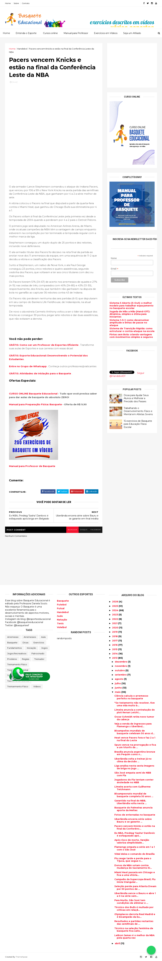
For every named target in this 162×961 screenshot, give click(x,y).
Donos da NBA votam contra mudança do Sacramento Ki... (133, 866)
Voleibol (62, 627)
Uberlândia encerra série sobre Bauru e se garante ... (133, 820)
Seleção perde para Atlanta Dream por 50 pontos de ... (135, 887)
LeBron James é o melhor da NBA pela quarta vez (134, 936)
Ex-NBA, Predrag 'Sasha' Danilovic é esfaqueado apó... (134, 834)
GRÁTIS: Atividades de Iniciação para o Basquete (40, 373)
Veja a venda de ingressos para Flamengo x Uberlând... (133, 725)
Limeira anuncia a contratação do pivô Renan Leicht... (134, 711)
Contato (25, 3)
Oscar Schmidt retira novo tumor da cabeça (134, 718)
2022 (115, 619)
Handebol (63, 612)
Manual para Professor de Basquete (32, 466)
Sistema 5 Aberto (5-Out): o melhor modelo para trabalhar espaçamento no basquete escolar (131, 306)
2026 (115, 601)
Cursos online (50, 33)
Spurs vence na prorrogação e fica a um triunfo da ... (135, 746)
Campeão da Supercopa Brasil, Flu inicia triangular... (135, 880)
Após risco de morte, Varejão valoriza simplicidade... (131, 841)
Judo (60, 616)
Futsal (60, 608)
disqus (83, 530)
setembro (121, 674)
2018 (115, 636)
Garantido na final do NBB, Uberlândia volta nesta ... (130, 802)
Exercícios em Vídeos (105, 33)
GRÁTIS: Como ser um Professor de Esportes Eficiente (44, 344)
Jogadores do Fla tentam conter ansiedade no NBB (133, 781)
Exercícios (39, 642)
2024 (115, 610)
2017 (115, 640)
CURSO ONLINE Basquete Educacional (33, 393)
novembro (121, 666)
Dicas (25, 642)
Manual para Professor (76, 33)
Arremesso (13, 637)
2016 (115, 644)
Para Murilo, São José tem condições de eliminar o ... (131, 901)
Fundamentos (14, 648)
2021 (115, 623)
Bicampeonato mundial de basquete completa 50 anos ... (133, 795)
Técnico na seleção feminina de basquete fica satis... (133, 929)
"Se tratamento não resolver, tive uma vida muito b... (134, 704)
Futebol (61, 604)
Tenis (60, 623)
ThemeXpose (21, 957)
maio (118, 692)
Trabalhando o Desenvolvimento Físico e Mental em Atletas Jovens (138, 411)
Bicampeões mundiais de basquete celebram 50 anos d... (134, 732)
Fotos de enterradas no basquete (134, 814)
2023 (115, 614)
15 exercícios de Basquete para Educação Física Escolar (138, 424)
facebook (95, 530)
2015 (115, 649)
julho (118, 683)
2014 (115, 653)
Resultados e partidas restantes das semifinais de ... (133, 922)
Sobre (16, 3)
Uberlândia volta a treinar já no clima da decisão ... (133, 760)
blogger (72, 530)
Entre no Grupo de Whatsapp (28, 366)
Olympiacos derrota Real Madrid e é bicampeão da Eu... (134, 915)
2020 (115, 627)
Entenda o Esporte (26, 33)
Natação (62, 619)
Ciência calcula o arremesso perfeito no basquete (131, 697)
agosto (119, 679)
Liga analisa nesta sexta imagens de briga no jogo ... (134, 767)
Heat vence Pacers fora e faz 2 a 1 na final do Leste (134, 739)
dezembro (121, 661)
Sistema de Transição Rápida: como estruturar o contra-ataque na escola (131, 330)
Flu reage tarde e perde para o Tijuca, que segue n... (132, 860)
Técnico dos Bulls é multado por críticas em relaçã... (133, 908)
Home (8, 3)
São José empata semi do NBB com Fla (132, 774)
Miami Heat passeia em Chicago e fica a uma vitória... (134, 873)
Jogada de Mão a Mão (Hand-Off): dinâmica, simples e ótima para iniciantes (129, 314)
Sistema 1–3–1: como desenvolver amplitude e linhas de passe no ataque (129, 323)
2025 (115, 606)
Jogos (44, 648)
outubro (120, 670)
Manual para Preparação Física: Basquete (35, 404)
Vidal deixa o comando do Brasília (134, 854)
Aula (43, 637)
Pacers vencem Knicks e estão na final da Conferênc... (134, 827)
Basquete (12, 642)
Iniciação (31, 648)
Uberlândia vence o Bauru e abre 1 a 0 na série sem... (135, 894)
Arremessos (30, 637)
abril (118, 943)
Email (114, 268)
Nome (114, 258)
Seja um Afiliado (132, 33)
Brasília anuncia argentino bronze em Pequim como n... (134, 753)
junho (118, 687)
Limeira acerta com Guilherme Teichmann (132, 788)
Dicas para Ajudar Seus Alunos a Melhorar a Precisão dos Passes (136, 398)
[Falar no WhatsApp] (151, 950)
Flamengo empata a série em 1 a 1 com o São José (134, 848)
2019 (115, 631)
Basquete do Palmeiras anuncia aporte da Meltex (133, 809)
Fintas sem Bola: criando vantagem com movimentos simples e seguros (131, 336)
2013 (115, 657)
